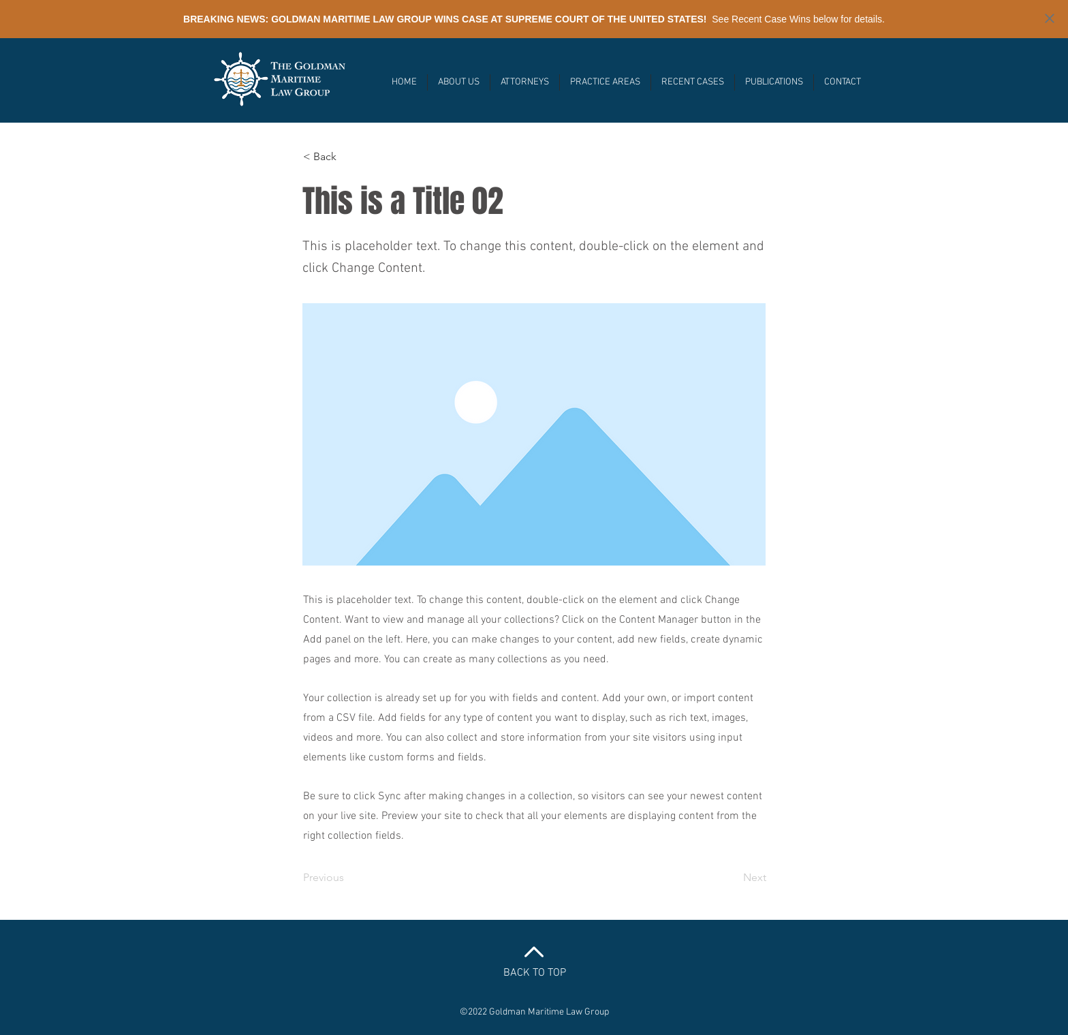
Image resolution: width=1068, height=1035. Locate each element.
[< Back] (348, 156)
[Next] (732, 877)
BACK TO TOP (534, 973)
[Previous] (348, 877)
